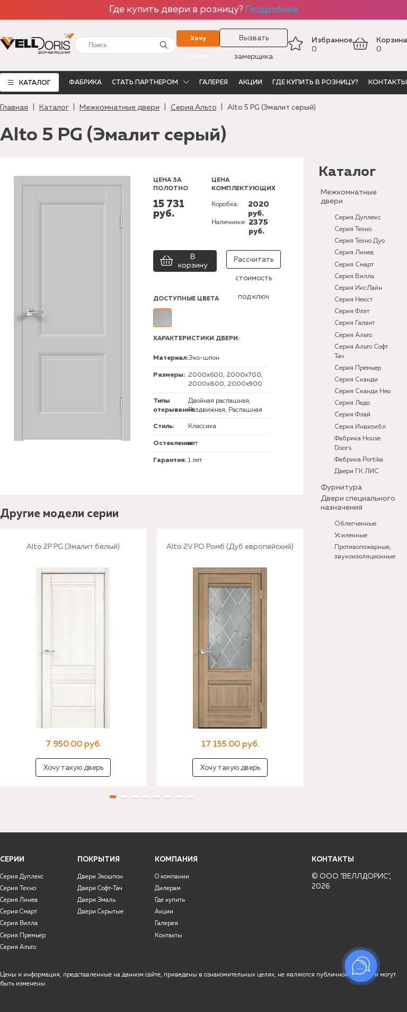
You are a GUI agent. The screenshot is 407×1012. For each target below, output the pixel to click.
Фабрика (85, 82)
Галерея (213, 82)
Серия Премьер (357, 368)
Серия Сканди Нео (362, 391)
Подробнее (271, 9)
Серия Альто (194, 107)
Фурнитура (341, 487)
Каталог (35, 82)
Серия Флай (352, 414)
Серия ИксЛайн (358, 288)
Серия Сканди (356, 379)
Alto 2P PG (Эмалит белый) (73, 547)
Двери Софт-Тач (99, 888)
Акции (250, 82)
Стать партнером (145, 82)
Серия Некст (353, 299)
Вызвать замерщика (253, 41)
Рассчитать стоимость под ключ (253, 262)
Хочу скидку (198, 41)
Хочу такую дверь (73, 768)
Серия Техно (352, 229)
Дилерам (168, 888)
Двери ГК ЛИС (356, 471)
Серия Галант (354, 322)
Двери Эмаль (96, 900)
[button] (113, 796)
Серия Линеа (354, 252)
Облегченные (355, 523)
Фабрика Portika (358, 459)
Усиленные (350, 535)
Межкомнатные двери (119, 107)
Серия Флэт (351, 311)
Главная (14, 107)
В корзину (184, 261)
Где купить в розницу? (315, 82)
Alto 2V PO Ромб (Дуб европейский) (230, 547)
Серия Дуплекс (357, 217)
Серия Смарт (354, 264)
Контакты (387, 82)
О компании (172, 877)
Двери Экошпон (100, 877)
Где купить (170, 900)
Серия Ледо (352, 403)
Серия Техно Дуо (359, 240)
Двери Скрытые (100, 912)
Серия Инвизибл (360, 426)
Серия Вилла (354, 276)
